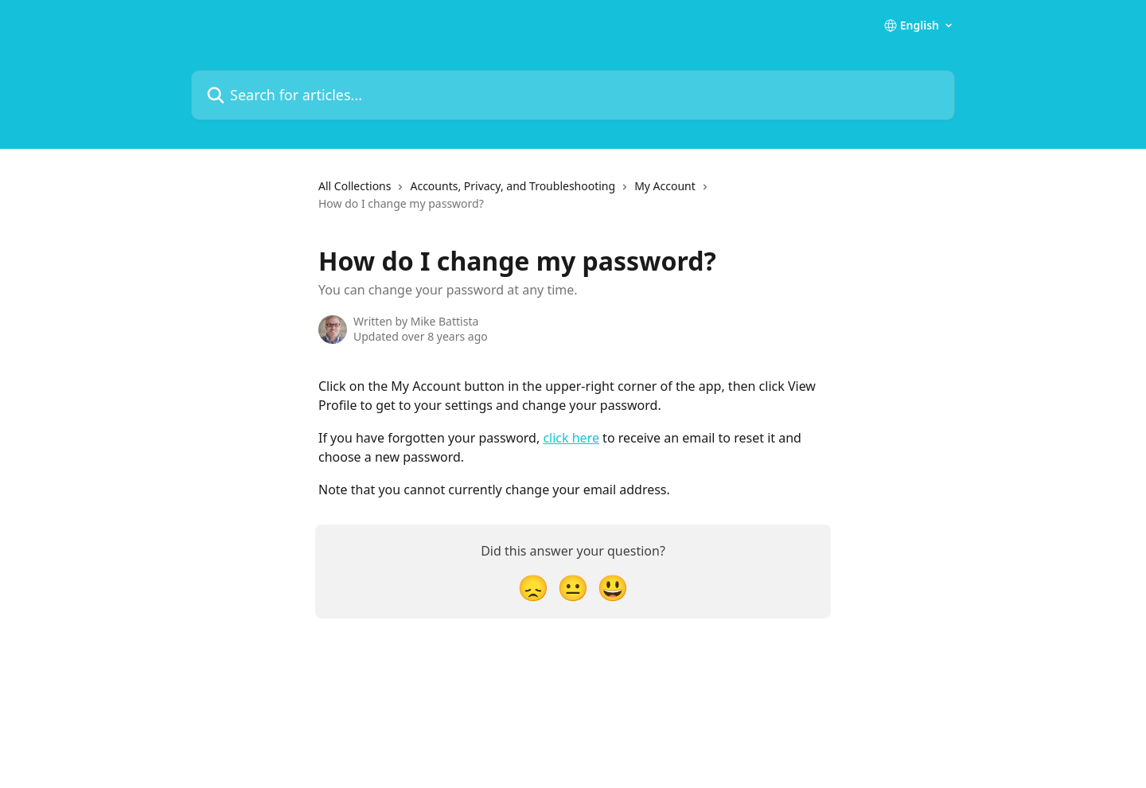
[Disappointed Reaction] (533, 587)
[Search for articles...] (573, 95)
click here (571, 438)
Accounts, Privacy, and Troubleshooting (512, 185)
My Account (665, 185)
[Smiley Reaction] (613, 587)
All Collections (354, 185)
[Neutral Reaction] (573, 587)
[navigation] (573, 201)
